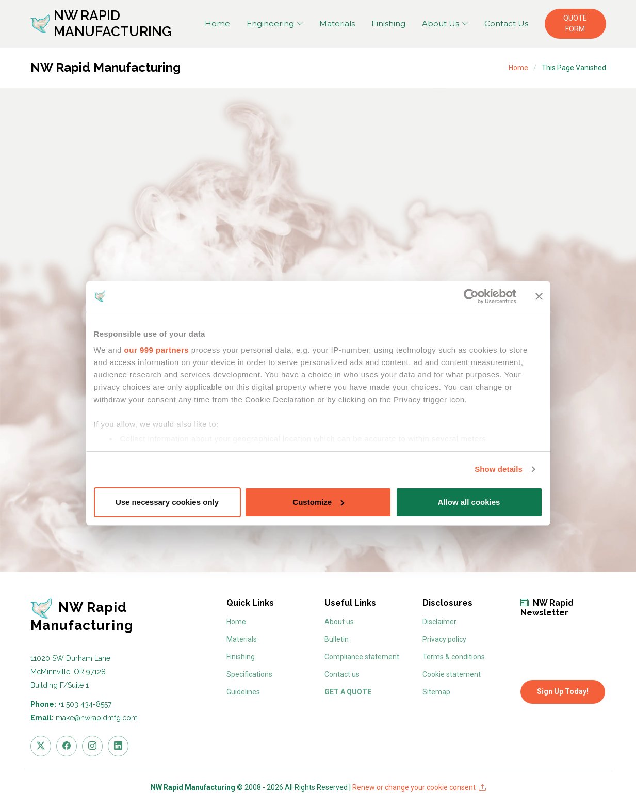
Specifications (249, 674)
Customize (318, 502)
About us (339, 621)
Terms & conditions (453, 656)
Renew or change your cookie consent (419, 787)
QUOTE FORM (575, 23)
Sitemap (436, 692)
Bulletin (336, 639)
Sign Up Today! (563, 691)
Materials (337, 23)
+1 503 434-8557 (84, 704)
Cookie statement (451, 674)
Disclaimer (439, 621)
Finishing (388, 23)
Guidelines (243, 692)
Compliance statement (361, 656)
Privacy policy (444, 639)
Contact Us (506, 23)
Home (217, 23)
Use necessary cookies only (167, 502)
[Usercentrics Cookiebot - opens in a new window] (471, 296)
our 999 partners (156, 349)
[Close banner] (539, 296)
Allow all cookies (469, 502)
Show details (499, 469)
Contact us (342, 674)
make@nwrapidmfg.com (97, 718)
